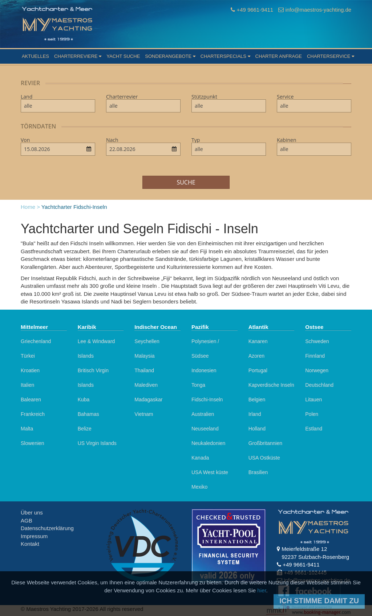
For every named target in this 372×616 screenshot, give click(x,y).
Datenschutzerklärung (47, 528)
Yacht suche (123, 56)
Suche (186, 182)
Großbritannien (265, 443)
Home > (30, 207)
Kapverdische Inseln (271, 385)
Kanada (200, 458)
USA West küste (209, 472)
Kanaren (258, 341)
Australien (202, 414)
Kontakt (30, 544)
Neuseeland (205, 429)
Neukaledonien (208, 443)
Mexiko (199, 487)
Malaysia (144, 356)
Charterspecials (225, 56)
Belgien (257, 399)
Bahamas (88, 414)
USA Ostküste (264, 458)
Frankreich (33, 414)
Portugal (257, 370)
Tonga (198, 385)
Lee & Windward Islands (96, 348)
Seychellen (146, 341)
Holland (257, 429)
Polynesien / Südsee (205, 348)
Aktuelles (35, 56)
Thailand (144, 370)
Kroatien (30, 370)
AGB (26, 520)
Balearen (31, 399)
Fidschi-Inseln (207, 399)
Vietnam (143, 414)
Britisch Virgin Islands (93, 377)
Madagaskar (148, 399)
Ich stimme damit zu (319, 601)
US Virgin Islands (97, 443)
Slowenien (32, 443)
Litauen (313, 399)
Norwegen (316, 370)
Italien (27, 385)
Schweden (317, 341)
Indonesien (204, 370)
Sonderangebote (170, 56)
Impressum (34, 536)
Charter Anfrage (278, 56)
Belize (85, 429)
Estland (313, 429)
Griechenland (36, 341)
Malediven (146, 385)
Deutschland (319, 385)
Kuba (84, 399)
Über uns (32, 512)
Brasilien (258, 472)
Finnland (315, 356)
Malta (27, 429)
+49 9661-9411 (254, 10)
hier (261, 590)
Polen (311, 414)
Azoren (256, 356)
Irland (254, 414)
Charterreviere (77, 56)
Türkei (28, 356)
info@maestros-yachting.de (318, 10)
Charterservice (330, 56)
